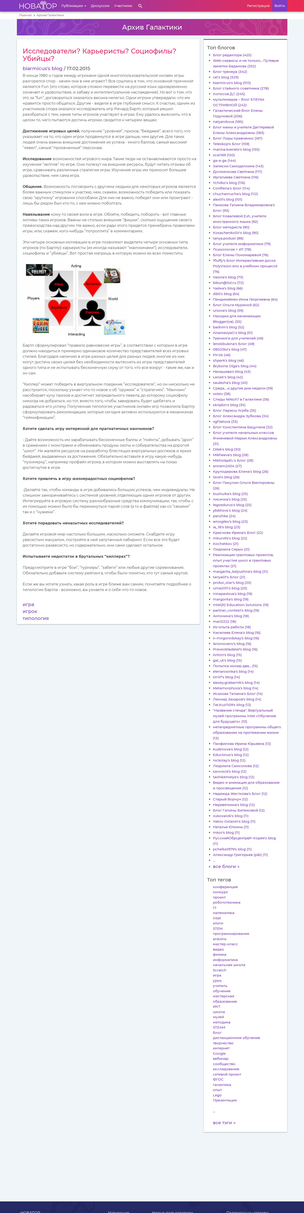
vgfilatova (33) (225, 421)
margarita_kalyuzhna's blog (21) (240, 571)
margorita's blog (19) (231, 599)
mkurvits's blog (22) (230, 538)
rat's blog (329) (226, 77)
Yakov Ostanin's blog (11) (234, 821)
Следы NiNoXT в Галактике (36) (241, 399)
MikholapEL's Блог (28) (233, 460)
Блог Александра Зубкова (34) (241, 416)
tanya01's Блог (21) (229, 577)
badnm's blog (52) (228, 327)
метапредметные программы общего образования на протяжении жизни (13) (247, 732)
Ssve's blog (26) (226, 477)
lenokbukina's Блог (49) (234, 344)
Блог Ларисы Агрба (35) (234, 410)
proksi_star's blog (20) (232, 582)
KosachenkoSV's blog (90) (235, 232)
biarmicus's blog (42, 68)
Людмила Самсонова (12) (236, 766)
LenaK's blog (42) (228, 377)
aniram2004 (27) (227, 466)
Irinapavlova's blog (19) (232, 593)
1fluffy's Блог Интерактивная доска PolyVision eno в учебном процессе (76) (245, 266)
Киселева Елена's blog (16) (237, 632)
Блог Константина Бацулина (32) (243, 427)
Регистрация (258, 6)
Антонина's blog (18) (231, 616)
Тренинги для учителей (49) (238, 338)
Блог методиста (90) (231, 227)
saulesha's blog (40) (230, 382)
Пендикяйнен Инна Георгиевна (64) (245, 299)
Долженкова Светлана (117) (237, 171)
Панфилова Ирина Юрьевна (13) (242, 743)
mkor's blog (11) (226, 832)
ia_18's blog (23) (226, 527)
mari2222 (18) (224, 621)
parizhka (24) (224, 516)
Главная (25, 15)
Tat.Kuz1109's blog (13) (232, 705)
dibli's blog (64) (226, 294)
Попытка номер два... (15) (235, 666)
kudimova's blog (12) (231, 749)
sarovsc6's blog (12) (229, 771)
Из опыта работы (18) (232, 627)
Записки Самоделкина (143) (238, 166)
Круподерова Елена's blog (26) (240, 471)
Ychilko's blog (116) (229, 182)
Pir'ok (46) (221, 355)
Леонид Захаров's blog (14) (237, 699)
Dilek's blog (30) (227, 449)
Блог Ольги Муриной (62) (236, 305)
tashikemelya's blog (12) (233, 777)
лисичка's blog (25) (230, 499)
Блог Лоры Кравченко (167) (237, 138)
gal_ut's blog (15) (227, 660)
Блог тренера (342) (230, 71)
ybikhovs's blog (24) (230, 510)
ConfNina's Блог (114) (231, 188)
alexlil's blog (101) (227, 199)
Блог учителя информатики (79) (242, 244)
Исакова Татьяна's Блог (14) (238, 693)
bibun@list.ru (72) (228, 282)
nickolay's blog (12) (229, 760)
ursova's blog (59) (228, 310)
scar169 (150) (224, 155)
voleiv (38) (221, 394)
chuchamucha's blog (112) (235, 194)
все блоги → (226, 866)
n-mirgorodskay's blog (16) (236, 638)
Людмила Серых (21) (231, 549)
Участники (123, 6)
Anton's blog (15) (227, 655)
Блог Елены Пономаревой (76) (240, 255)
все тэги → (224, 1122)
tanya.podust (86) (228, 238)
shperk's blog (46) (228, 360)
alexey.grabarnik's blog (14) (236, 682)
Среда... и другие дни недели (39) (243, 388)
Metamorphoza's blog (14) (235, 688)
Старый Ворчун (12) (230, 799)
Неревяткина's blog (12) (234, 804)
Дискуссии (100, 6)
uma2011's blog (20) (230, 588)
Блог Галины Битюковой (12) (239, 810)
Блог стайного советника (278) (241, 88)
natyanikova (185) (228, 121)
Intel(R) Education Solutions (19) (241, 605)
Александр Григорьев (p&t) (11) (240, 854)
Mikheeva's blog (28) (231, 455)
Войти (279, 6)
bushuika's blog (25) (230, 493)
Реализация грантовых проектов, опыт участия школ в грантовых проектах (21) (243, 560)
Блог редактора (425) (232, 55)
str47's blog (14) (226, 677)
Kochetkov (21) (226, 543)
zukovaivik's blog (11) (231, 816)
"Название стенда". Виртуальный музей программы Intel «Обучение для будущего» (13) (244, 716)
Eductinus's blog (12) (231, 755)
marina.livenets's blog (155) (236, 149)
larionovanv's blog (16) (232, 643)
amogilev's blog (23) (230, 521)
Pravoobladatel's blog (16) (235, 649)
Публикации (73, 6)
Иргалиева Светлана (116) (235, 177)
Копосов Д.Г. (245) (229, 94)
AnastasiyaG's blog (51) (233, 332)
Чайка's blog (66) (228, 288)
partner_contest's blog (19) (236, 610)
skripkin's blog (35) (229, 405)
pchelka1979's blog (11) (232, 849)
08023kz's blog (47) (230, 349)
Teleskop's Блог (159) (231, 144)
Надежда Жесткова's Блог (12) (240, 793)
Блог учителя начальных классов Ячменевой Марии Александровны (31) (245, 438)
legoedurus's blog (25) (232, 505)
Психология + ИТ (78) (232, 249)
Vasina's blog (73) (228, 277)
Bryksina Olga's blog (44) (234, 366)
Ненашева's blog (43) (232, 371)
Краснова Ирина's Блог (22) (238, 532)
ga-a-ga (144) (224, 160)
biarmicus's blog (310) (232, 83)
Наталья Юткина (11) (231, 827)
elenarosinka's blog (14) (233, 671)
